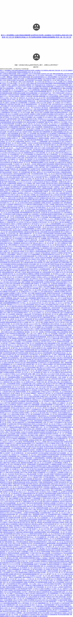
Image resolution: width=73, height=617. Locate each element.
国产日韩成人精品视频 (15, 115)
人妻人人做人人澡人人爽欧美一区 (35, 333)
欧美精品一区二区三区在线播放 (32, 375)
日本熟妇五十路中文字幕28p (44, 540)
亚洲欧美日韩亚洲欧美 (27, 385)
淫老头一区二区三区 (49, 173)
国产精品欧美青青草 (49, 209)
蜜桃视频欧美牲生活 (56, 88)
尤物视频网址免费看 (25, 94)
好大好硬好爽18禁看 (54, 277)
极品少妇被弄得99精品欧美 (20, 488)
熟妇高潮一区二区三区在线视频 (36, 159)
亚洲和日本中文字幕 (26, 243)
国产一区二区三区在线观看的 (25, 154)
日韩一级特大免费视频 (45, 440)
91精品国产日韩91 (37, 477)
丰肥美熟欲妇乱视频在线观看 (17, 333)
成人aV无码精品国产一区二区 (55, 154)
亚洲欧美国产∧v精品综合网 (39, 94)
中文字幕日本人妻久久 (14, 194)
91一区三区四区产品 (31, 491)
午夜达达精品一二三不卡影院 (53, 75)
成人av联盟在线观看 (63, 125)
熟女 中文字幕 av (26, 175)
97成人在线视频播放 (27, 130)
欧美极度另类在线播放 (47, 114)
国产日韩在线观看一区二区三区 (42, 587)
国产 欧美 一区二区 (10, 143)
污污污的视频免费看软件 (30, 416)
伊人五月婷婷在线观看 (31, 267)
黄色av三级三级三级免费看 (62, 222)
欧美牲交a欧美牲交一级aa (61, 114)
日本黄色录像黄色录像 (58, 185)
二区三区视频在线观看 (26, 425)
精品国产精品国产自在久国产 (45, 186)
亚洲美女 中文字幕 (8, 491)
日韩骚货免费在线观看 (42, 361)
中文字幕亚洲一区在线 (55, 412)
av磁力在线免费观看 (12, 133)
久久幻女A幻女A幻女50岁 (24, 182)
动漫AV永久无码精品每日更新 (20, 325)
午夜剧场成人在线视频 (49, 487)
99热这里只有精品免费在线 (42, 253)
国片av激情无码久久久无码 (20, 328)
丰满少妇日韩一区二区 (36, 270)
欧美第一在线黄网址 (12, 85)
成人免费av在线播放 (48, 315)
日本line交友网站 (15, 346)
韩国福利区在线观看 (40, 293)
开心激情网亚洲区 (35, 89)
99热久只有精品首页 (27, 165)
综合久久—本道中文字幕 (8, 198)
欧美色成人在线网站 (61, 437)
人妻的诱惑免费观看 (48, 479)
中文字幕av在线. (25, 194)
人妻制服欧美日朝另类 (59, 219)
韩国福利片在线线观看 (15, 110)
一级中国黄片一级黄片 (21, 88)
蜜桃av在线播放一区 (23, 500)
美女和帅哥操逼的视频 (8, 123)
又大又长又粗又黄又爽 (37, 206)
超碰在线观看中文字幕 (64, 159)
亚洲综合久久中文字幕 (24, 461)
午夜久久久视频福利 (22, 456)
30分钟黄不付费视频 (43, 390)
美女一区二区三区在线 (52, 603)
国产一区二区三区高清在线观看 (15, 217)
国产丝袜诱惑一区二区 (43, 241)
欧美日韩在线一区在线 (40, 125)
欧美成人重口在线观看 (65, 249)
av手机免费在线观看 (47, 233)
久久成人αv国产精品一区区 (19, 140)
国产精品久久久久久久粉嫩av (15, 248)
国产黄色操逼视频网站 (26, 161)
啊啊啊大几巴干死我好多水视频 (46, 78)
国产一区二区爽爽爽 (40, 238)
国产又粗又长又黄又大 (48, 585)
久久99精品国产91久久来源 (13, 86)
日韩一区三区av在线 (9, 440)
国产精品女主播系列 (54, 577)
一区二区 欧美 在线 (39, 81)
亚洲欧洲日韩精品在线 (60, 164)
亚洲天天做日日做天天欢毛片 (16, 540)
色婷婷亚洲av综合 (39, 130)
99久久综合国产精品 (49, 172)
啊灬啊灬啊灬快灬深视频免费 (43, 225)
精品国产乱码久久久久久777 (60, 259)
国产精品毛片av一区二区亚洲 (38, 120)
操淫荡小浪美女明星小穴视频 (34, 482)
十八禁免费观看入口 (36, 498)
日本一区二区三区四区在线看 (20, 202)
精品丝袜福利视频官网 (54, 232)
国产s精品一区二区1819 (55, 303)
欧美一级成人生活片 (9, 566)
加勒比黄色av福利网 (36, 524)
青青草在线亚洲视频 (40, 406)
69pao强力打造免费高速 (22, 148)
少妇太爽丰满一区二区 (41, 338)
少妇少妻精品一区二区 (19, 382)
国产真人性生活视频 (43, 613)
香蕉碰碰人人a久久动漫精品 (24, 183)
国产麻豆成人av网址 (16, 81)
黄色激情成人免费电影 (53, 411)
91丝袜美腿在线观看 (18, 537)
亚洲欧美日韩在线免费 (51, 165)
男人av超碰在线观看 (18, 141)
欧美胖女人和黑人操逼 (18, 157)
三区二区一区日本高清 (8, 474)
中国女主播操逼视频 (22, 119)
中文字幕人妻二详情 (24, 445)
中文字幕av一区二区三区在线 (28, 303)
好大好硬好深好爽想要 (36, 487)
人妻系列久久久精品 (55, 138)
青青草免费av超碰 (61, 311)
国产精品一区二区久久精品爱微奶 (49, 548)
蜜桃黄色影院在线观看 (58, 225)
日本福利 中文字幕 (27, 110)
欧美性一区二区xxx (66, 592)
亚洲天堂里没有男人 (52, 611)
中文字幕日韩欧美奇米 (49, 477)
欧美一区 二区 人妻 (60, 585)
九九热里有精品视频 (35, 201)
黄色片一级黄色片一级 (58, 429)
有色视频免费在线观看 (6, 93)
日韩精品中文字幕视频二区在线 (63, 388)
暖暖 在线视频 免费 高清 (12, 574)
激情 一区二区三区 (27, 387)
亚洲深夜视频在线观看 (60, 448)
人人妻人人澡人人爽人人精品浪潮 (56, 193)
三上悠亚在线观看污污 (32, 417)
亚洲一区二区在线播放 (53, 136)
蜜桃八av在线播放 (58, 117)
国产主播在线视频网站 (57, 131)
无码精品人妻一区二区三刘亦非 (35, 75)
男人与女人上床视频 (40, 441)
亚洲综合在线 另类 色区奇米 (18, 388)
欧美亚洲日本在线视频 (39, 161)
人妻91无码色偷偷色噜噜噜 (40, 109)
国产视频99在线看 (39, 385)
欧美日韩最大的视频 (62, 235)
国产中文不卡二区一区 (53, 595)
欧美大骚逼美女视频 (14, 136)
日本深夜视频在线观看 (45, 214)
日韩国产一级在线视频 (60, 149)
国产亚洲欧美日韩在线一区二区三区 (20, 162)
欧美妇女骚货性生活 (38, 451)
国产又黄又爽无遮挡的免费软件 (16, 106)
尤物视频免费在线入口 (49, 127)
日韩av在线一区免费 (9, 227)
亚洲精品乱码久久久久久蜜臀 (21, 204)
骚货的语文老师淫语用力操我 (11, 611)
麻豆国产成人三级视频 (28, 427)
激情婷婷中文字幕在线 (6, 482)
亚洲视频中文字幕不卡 (15, 293)
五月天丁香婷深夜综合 (56, 613)
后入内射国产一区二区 (65, 251)
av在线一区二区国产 (48, 422)
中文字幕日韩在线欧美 (34, 456)
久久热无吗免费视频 (62, 85)
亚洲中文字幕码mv (65, 338)
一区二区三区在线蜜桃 (29, 275)
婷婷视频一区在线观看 (23, 449)
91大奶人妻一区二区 (30, 408)
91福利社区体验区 (7, 354)
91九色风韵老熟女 (39, 280)
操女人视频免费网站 (58, 559)
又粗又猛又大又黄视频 (8, 219)
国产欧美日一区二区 (22, 430)
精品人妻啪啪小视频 (46, 322)
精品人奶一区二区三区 (36, 98)
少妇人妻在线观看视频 (33, 309)
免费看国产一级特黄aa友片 (37, 393)
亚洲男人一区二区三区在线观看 (56, 211)
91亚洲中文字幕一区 (56, 530)
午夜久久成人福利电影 (55, 351)
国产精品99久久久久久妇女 (41, 527)
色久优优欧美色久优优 (40, 154)
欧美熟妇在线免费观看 (54, 156)
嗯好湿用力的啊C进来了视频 (40, 199)
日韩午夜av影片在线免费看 (61, 227)
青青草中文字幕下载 (17, 416)
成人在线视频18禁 (32, 156)
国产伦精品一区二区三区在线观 (20, 399)
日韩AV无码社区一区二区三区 (13, 225)
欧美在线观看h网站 (52, 125)
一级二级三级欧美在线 (54, 256)
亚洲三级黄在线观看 (56, 106)
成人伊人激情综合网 (59, 151)
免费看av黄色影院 (46, 202)
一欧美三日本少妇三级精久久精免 (29, 435)
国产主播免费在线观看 (10, 119)
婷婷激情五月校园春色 (18, 267)
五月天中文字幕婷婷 (11, 438)
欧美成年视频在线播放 (46, 83)
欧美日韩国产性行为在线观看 (58, 453)
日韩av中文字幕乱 (56, 535)
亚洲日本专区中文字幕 (59, 248)
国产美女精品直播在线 (27, 135)
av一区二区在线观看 (34, 372)
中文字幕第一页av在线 (43, 474)
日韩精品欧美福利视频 (31, 351)
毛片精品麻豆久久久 (31, 106)
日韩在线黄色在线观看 (27, 136)
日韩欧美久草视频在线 (60, 201)
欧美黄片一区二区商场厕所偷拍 (21, 172)
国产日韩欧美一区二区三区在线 (21, 393)
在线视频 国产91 (26, 223)
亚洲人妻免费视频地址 (6, 149)
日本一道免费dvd (40, 332)
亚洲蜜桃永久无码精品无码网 (49, 561)
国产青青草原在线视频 (22, 353)
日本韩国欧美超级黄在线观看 (53, 425)
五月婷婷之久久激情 (49, 206)
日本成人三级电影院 (32, 340)
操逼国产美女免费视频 (19, 401)
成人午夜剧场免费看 (45, 272)
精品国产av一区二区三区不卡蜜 (40, 529)
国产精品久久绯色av (22, 345)
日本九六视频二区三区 (57, 272)
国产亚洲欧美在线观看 (36, 204)
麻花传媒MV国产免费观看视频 (41, 131)
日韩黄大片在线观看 (22, 73)
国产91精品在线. (40, 493)
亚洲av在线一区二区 (18, 298)
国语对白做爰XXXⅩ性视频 (20, 230)
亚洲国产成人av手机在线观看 (45, 327)
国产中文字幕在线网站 (11, 209)
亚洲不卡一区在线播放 (35, 325)
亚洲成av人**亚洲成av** (42, 558)
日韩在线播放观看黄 (62, 140)
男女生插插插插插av (8, 88)
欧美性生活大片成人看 (16, 152)
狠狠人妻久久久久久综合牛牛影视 (18, 236)
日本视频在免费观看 (8, 372)
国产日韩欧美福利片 (19, 261)
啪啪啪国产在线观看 (40, 470)
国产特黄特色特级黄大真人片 (55, 135)
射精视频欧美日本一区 (27, 125)
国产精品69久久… (18, 375)
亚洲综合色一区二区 (24, 98)
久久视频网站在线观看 (27, 280)
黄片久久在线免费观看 (15, 91)
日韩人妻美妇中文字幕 (26, 357)
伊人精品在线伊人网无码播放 (31, 403)
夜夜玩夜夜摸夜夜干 (55, 362)
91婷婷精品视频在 (36, 244)
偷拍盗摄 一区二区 (30, 332)
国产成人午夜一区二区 (47, 388)
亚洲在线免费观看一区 (46, 274)
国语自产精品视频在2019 (8, 554)
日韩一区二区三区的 (41, 264)
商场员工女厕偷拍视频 (26, 458)
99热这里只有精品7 (25, 151)
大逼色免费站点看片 (18, 149)
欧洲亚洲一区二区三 (27, 567)
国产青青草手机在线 (53, 264)
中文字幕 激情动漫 (20, 219)
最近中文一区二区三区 (53, 91)
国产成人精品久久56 (19, 491)
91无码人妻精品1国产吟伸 (32, 83)
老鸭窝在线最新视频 (41, 251)
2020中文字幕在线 (67, 464)
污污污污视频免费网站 (34, 254)
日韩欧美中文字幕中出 (13, 151)
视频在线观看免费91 (58, 73)
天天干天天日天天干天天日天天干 (11, 385)
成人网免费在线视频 (46, 254)
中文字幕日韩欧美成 (33, 230)
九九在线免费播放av (63, 123)
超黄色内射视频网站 (17, 122)
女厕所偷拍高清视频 (28, 232)
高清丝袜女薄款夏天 (33, 433)
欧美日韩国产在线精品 (18, 412)
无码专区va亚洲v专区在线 (17, 408)
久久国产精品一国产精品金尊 (33, 149)
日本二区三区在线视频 (23, 220)
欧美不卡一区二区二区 (48, 244)
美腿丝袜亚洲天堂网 (26, 180)
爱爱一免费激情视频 (59, 354)
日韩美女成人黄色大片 (19, 409)
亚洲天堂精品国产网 (44, 579)
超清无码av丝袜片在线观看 (17, 446)
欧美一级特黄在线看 (12, 445)
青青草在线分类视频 (61, 173)
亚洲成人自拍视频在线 (39, 472)
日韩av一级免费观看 (33, 514)
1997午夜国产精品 (57, 240)
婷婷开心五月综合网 (52, 251)
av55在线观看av (32, 102)
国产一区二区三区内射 (24, 209)
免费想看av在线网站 (59, 291)
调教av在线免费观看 (53, 466)
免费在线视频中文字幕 (53, 343)
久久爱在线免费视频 (28, 338)
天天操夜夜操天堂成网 (9, 214)
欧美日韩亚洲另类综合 (51, 159)
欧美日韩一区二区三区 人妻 (29, 370)
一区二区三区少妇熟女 (48, 227)
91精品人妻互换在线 (51, 377)
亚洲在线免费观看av (21, 170)
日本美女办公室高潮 (32, 143)
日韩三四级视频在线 (18, 332)
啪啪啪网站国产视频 (29, 398)
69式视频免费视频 (13, 127)
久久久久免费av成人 (51, 472)
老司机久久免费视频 (5, 265)
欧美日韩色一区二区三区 (51, 314)
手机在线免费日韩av (66, 349)
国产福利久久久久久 (11, 345)
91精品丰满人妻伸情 (46, 215)
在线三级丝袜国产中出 (43, 133)
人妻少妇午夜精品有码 (18, 422)
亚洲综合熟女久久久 (8, 101)
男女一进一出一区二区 (19, 490)
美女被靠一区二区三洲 (26, 414)
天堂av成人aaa (67, 517)
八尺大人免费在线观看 (62, 477)
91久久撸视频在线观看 (10, 220)
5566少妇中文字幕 (45, 128)
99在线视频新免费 (5, 193)
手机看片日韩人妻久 (41, 382)
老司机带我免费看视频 (40, 91)
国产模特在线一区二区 (36, 354)
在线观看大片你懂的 (35, 114)
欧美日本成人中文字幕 (18, 380)
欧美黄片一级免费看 (35, 449)
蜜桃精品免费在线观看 (16, 427)
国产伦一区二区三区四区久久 (13, 470)
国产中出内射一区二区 (26, 346)
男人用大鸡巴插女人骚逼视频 (46, 285)
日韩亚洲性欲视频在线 (46, 328)
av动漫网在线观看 (42, 545)
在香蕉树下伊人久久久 (13, 425)
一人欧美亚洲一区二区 (23, 575)
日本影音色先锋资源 (13, 94)
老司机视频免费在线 (49, 180)
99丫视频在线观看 (26, 501)
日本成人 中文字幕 (7, 83)
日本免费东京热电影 (46, 169)
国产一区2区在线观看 (21, 514)
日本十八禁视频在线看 (26, 319)
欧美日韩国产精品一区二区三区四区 (55, 220)
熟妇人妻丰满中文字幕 (6, 519)
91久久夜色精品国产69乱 (44, 93)
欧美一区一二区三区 (34, 322)
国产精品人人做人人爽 (42, 598)
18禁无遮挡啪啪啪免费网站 (64, 417)
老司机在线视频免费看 (27, 377)
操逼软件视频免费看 (34, 566)
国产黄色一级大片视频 (28, 293)
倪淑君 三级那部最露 (16, 130)
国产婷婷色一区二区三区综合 (11, 117)
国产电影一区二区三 (57, 396)
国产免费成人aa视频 (40, 306)
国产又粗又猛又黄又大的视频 (40, 359)
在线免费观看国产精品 (44, 519)
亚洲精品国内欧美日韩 (43, 196)
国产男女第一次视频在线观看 (50, 107)
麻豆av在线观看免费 (55, 592)
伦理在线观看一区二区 (14, 291)
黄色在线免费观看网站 (53, 99)
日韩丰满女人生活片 (12, 206)
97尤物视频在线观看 (45, 309)
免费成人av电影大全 (66, 128)
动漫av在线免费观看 (36, 127)
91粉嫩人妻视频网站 (39, 165)
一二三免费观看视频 (41, 141)
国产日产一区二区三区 (61, 524)
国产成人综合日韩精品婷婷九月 (21, 354)
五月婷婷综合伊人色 (43, 362)
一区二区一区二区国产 (66, 532)
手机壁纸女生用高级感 (40, 193)
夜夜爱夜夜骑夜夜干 (48, 482)
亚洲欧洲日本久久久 (66, 156)
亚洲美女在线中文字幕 (27, 177)
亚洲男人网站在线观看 (51, 262)
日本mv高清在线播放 (51, 600)
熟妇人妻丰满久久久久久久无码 (29, 324)
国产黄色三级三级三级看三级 (21, 201)
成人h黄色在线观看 (28, 304)
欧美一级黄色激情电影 (37, 420)
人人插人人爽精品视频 (23, 286)
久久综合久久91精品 (19, 278)
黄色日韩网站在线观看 (21, 101)
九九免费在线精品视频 (31, 78)
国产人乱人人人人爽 (9, 335)
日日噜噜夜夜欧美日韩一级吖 (57, 167)
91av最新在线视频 (62, 600)
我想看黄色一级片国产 (36, 521)
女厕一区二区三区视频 (23, 120)
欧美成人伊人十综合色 (40, 395)
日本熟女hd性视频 (49, 448)
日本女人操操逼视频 (41, 307)
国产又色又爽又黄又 (52, 395)
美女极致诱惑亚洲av (13, 458)
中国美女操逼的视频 (33, 396)
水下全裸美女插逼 (12, 424)
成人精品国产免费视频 (18, 265)
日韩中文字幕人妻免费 (26, 472)
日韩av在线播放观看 (59, 438)
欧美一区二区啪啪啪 (14, 480)
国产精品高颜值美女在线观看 (42, 190)
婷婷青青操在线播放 (50, 493)
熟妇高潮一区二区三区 (48, 449)
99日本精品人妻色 (15, 477)
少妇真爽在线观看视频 (37, 151)
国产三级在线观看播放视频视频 (52, 98)
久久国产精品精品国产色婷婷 (52, 280)
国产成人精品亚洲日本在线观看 (27, 196)
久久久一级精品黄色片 (37, 546)
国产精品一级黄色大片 (54, 122)
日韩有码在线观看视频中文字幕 (21, 173)
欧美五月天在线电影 (9, 178)
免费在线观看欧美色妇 (8, 272)
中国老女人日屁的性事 (26, 96)
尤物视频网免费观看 (5, 387)
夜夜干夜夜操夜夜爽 (38, 295)
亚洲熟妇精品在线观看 (19, 93)
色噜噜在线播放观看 (47, 86)
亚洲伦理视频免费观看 (53, 532)
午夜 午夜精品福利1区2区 (38, 85)
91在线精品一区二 (12, 449)
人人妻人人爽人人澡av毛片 (51, 366)
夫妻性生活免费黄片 (48, 364)
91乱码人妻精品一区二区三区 (44, 259)
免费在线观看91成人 (9, 542)
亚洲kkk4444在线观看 (40, 467)
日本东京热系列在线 (63, 430)
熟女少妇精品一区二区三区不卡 (49, 123)
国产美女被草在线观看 (49, 504)
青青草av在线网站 (21, 143)
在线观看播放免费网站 (14, 377)
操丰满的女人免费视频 (39, 356)
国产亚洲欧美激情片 (58, 335)
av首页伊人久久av (5, 130)
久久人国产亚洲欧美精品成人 (18, 185)
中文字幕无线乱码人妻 (38, 314)
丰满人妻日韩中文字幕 (48, 383)
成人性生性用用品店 (64, 548)
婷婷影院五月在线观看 (14, 280)
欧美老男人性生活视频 (29, 264)
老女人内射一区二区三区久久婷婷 (61, 512)
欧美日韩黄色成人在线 (26, 311)
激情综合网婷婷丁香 (60, 485)
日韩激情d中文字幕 (41, 380)
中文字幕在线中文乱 (61, 78)
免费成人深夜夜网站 (5, 398)
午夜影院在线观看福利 (47, 170)
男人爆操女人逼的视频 (9, 102)
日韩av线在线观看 (31, 474)
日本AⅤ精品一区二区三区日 (18, 112)
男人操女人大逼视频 (9, 128)
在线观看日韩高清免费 (14, 517)
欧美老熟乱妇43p (58, 553)
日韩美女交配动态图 (5, 380)
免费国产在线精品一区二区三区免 (12, 109)
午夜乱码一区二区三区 (50, 140)
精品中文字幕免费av (21, 227)
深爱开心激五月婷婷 (49, 295)
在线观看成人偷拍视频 (19, 417)
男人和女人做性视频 (13, 464)
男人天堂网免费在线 (44, 324)
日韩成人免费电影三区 (60, 399)
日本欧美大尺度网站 (5, 138)
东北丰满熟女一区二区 (21, 123)
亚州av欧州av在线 (40, 600)
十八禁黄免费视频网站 (55, 223)
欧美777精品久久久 (27, 109)
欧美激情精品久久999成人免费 (21, 448)
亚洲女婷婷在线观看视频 (60, 325)
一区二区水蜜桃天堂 (24, 614)
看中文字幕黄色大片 (66, 232)
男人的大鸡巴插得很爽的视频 (62, 170)
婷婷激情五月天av (7, 241)
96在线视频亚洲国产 (45, 512)
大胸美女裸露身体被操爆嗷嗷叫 (17, 75)
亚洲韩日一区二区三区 (42, 312)
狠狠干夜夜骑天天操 (65, 359)
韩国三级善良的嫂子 (56, 146)
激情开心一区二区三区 (29, 301)
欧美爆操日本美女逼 (45, 198)
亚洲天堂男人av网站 (30, 509)
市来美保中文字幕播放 (56, 253)
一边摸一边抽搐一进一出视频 (31, 144)
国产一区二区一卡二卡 (55, 574)
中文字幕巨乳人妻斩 (52, 306)
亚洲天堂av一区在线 (30, 141)
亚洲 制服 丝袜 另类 (31, 446)
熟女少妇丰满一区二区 (33, 185)
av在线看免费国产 (24, 553)
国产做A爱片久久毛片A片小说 (40, 223)
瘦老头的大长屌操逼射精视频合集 (45, 419)
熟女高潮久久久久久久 (8, 246)
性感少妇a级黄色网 (59, 446)
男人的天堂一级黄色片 (14, 180)
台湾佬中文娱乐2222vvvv (25, 235)
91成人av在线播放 (37, 117)
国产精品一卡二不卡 (47, 219)
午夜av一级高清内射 (64, 94)
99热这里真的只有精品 (27, 269)
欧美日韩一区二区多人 (51, 161)
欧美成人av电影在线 (44, 320)
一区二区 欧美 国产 (42, 104)
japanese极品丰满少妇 (60, 162)
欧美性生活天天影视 (61, 504)
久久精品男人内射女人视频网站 (29, 516)
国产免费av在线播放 (7, 590)
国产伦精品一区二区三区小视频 (49, 372)
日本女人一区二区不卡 (55, 298)
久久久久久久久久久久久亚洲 (40, 175)
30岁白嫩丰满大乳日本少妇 (14, 131)
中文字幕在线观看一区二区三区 (61, 404)
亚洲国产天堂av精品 (40, 99)
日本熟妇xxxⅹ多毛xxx (42, 277)
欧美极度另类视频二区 (58, 214)
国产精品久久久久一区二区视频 (53, 81)
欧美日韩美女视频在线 (21, 246)
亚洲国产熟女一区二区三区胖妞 (46, 261)
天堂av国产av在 (8, 375)
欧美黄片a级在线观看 (44, 330)
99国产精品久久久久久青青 (12, 269)
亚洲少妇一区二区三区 (34, 123)
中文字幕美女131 (60, 503)
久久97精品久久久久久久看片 (61, 327)
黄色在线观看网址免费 (27, 283)
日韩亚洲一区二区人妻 (53, 380)
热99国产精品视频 (14, 211)
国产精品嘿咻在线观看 (22, 566)
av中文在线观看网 (27, 341)
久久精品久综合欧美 (37, 182)
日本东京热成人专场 (33, 246)
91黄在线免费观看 (62, 414)
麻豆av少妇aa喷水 (58, 357)
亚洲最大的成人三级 (45, 396)
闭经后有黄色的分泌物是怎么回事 (58, 509)
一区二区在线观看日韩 (40, 537)
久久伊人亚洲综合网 (25, 191)
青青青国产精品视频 (10, 430)
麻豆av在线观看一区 (23, 475)
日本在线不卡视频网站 (65, 480)
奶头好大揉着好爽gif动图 (7, 278)
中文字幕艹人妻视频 (48, 204)
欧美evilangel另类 (41, 102)
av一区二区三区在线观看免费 (64, 487)
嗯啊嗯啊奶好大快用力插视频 (29, 616)
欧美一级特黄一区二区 (6, 251)
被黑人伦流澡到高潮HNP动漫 (50, 148)
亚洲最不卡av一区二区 (24, 206)
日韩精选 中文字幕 (27, 451)
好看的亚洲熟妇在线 (38, 110)
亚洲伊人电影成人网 (16, 256)
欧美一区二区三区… (25, 107)
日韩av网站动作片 (60, 419)
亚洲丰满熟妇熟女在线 (62, 261)
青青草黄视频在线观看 (53, 454)
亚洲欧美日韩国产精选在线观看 (15, 80)
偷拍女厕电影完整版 (17, 419)
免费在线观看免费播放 (59, 83)
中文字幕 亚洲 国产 (63, 77)
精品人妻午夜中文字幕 (55, 609)
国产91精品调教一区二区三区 (44, 152)
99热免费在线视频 (55, 190)
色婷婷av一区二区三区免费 (60, 500)
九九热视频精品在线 (38, 180)
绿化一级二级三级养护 (55, 267)
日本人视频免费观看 (33, 404)
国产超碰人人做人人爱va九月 (58, 317)
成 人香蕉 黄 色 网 (49, 151)
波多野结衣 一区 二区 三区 (59, 433)
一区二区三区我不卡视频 (23, 503)
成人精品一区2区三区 (46, 500)
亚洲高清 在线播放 (44, 138)
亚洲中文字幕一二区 (21, 178)
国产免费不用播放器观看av (9, 182)
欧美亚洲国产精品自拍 (52, 304)
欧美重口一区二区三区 (19, 83)
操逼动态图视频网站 (60, 285)
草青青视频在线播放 (13, 317)
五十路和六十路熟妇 (40, 228)
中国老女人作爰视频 (16, 223)
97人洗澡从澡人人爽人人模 (41, 577)
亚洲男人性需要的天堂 (44, 370)
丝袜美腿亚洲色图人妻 (22, 128)
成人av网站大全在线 (54, 101)
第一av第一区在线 (9, 215)
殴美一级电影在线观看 (64, 395)
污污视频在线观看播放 (47, 399)
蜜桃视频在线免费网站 (37, 162)
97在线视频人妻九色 (5, 99)
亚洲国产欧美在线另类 (16, 307)
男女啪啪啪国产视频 (41, 122)
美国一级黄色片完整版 (39, 183)
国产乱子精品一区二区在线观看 (27, 133)
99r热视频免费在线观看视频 (11, 311)
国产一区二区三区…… (9, 148)
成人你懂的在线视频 (35, 585)
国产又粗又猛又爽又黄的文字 (48, 144)
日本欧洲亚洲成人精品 (31, 157)
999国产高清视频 (7, 417)
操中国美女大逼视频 (42, 509)
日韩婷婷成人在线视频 (52, 249)
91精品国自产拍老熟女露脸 (58, 590)
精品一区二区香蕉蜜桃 (29, 361)
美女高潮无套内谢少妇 (34, 170)
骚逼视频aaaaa (55, 480)
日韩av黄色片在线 (66, 307)
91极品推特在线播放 (47, 325)
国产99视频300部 (6, 140)
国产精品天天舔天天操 (48, 290)
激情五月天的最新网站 (61, 299)
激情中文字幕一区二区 (15, 228)
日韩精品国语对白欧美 (6, 201)
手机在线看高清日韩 (5, 257)
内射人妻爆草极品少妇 (11, 506)
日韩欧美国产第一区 (48, 80)
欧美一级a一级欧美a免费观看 (21, 233)
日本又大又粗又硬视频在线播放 (19, 572)
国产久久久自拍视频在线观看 (42, 269)
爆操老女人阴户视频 (12, 270)
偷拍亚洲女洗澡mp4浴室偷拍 (64, 206)
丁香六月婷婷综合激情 (58, 93)
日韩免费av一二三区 (23, 89)
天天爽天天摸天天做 (35, 553)
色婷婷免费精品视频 (46, 89)
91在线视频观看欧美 (63, 161)
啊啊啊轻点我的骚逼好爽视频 (58, 288)
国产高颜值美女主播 (16, 186)
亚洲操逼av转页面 (34, 440)
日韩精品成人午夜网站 (32, 490)
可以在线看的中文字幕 (16, 249)
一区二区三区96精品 (41, 301)
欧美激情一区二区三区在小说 (8, 551)
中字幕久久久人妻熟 (61, 424)
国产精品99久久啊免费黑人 (50, 182)
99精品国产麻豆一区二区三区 (34, 364)
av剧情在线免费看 (42, 454)
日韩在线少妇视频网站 (27, 167)
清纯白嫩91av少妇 (5, 159)
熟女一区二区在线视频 (10, 154)
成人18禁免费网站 (66, 110)
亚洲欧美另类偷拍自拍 (24, 524)
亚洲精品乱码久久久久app (50, 420)
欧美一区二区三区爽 (57, 169)
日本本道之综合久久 (38, 311)
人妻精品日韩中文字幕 (23, 336)
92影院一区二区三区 (11, 120)
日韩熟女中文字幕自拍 (66, 91)
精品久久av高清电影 (14, 167)
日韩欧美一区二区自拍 (49, 191)
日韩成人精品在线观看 (37, 296)
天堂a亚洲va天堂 (39, 398)
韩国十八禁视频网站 (63, 514)
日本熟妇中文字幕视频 (50, 130)
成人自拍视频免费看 (21, 102)
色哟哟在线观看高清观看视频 (27, 558)
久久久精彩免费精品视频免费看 (33, 422)
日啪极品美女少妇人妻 (44, 378)
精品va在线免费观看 (39, 550)
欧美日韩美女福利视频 (36, 315)
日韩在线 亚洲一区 (7, 348)
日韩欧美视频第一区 (44, 88)
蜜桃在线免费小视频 (24, 506)
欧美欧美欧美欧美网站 (45, 143)
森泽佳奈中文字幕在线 (53, 228)
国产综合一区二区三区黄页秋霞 (28, 317)
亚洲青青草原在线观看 (63, 341)
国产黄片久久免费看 (22, 322)
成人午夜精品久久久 (35, 399)
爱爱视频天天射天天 (41, 466)
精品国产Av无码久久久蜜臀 (62, 286)
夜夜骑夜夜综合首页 (31, 104)
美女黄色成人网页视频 (62, 209)
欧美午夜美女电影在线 (40, 135)
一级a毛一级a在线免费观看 (27, 211)
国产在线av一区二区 (58, 391)
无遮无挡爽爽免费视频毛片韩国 (37, 236)
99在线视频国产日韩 (57, 202)
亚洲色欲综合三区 (37, 556)
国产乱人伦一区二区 (59, 207)
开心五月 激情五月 (48, 117)
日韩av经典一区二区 (19, 104)
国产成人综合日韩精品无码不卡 (17, 320)
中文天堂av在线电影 (31, 378)
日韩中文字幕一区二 (22, 561)
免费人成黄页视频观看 (20, 340)
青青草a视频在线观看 (24, 77)
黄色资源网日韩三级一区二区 (53, 432)
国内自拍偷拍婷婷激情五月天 (39, 77)
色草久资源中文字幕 (32, 320)
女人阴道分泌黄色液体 (8, 362)
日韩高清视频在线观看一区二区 (55, 236)
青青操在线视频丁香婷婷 (48, 551)
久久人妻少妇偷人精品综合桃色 (11, 177)
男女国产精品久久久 (18, 367)
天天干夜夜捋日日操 (28, 99)
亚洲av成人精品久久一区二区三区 (42, 243)
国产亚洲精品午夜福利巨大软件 (46, 596)
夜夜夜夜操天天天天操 (64, 120)
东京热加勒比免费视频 (24, 85)
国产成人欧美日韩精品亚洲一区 (54, 212)
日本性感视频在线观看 (57, 608)
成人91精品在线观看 (31, 596)
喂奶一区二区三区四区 (13, 324)
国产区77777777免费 (56, 198)
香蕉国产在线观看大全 (20, 156)
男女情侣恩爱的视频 (63, 614)
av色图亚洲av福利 (64, 406)
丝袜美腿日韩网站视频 (39, 96)
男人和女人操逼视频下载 (46, 230)
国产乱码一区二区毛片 (31, 261)
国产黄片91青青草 (31, 259)
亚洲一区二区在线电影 (37, 366)
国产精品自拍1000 (26, 366)
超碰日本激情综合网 (28, 306)
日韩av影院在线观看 (54, 199)
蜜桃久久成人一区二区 (41, 427)
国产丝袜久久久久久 (8, 259)
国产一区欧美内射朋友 (54, 307)
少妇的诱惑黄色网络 (56, 519)
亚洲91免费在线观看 (13, 212)
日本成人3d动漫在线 (64, 165)
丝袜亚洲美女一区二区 (60, 554)
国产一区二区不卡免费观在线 (60, 243)
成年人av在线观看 (8, 204)
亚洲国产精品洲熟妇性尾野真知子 (59, 112)
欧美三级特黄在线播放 (29, 122)
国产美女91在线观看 (38, 319)
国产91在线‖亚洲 (9, 104)
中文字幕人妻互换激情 (24, 498)
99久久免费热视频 (36, 86)
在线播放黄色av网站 (23, 270)
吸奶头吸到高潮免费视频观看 (35, 140)
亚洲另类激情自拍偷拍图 (12, 559)
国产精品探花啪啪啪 (51, 430)
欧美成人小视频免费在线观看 (63, 172)
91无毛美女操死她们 (50, 311)
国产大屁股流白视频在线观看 (8, 73)
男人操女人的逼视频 (65, 277)
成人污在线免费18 (34, 214)
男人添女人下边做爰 (27, 91)
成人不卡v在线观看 (13, 114)
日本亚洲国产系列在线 (21, 215)
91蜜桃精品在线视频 (46, 188)
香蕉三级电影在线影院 (6, 466)
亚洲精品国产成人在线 (9, 146)
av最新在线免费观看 (59, 230)
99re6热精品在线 (4, 580)
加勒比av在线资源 (43, 156)
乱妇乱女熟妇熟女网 (27, 81)
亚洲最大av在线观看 (14, 125)
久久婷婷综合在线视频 (61, 367)
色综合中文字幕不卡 (25, 244)
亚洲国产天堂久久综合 (58, 215)
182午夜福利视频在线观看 (29, 186)
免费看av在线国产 (64, 314)
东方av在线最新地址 (52, 470)
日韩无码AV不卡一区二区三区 (42, 146)
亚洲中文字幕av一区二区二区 (16, 598)
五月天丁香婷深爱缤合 (66, 136)
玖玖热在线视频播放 (16, 508)
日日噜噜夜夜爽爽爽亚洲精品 (59, 330)
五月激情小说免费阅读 (37, 448)
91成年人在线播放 (37, 383)
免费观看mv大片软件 (10, 170)
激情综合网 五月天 (13, 530)
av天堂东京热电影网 (48, 524)
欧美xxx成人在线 (48, 357)
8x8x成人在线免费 (24, 114)
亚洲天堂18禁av (33, 119)
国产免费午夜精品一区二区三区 (63, 80)
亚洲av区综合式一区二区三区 (42, 567)
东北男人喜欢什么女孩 (14, 543)
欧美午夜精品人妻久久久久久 (21, 533)
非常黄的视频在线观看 (28, 256)
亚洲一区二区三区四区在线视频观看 (13, 582)
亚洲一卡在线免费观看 (9, 383)
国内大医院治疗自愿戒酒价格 (20, 257)
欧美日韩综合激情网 (49, 495)
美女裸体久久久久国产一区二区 (61, 274)
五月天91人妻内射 (26, 86)
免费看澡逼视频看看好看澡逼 (44, 559)
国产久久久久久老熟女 (36, 286)
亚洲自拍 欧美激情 (44, 101)
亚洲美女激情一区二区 (63, 511)
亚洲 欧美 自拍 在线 (46, 73)
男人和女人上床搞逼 (57, 587)
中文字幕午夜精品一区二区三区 (60, 89)
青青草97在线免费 (14, 472)
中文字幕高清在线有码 (6, 173)
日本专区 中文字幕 (23, 222)
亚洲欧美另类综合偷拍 (34, 572)
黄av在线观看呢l (58, 517)
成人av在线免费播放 (9, 254)
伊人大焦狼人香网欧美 (13, 356)
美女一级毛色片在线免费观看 (13, 349)
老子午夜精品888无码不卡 (50, 521)
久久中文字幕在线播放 (46, 335)
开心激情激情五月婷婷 (46, 248)
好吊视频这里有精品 (49, 282)
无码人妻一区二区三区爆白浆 (47, 178)
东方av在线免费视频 (7, 490)
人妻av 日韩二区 (13, 98)
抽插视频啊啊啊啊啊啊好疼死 (11, 303)
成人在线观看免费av (38, 495)
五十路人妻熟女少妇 (63, 470)
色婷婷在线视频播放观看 (13, 135)
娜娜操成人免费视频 (12, 77)
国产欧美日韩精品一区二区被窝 (41, 569)
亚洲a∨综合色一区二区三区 (55, 542)
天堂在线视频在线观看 (37, 173)
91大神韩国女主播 (59, 86)
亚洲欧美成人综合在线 (15, 451)
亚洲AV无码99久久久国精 (55, 496)
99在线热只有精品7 (64, 96)
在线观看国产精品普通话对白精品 (31, 188)
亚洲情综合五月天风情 (11, 437)
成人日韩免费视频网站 (46, 353)
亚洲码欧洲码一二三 (57, 309)
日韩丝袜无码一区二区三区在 (28, 454)
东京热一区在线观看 (44, 278)
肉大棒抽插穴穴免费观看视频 (58, 133)
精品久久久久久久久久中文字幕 (11, 564)
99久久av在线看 (12, 315)
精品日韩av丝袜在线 (27, 115)
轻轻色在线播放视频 (31, 93)
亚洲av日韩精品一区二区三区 (62, 479)
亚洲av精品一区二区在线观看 (64, 191)
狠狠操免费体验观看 (11, 322)
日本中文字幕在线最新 (34, 73)
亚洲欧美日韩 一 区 (33, 101)
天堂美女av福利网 (36, 348)
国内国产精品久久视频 (66, 157)
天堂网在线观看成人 (53, 427)
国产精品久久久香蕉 (15, 429)
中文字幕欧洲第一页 (40, 249)
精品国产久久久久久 (5, 412)
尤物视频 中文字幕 (7, 537)
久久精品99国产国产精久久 (14, 165)
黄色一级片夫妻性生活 (32, 278)
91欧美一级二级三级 (17, 99)
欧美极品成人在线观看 (22, 214)
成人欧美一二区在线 (30, 164)
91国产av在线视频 (44, 112)
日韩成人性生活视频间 (37, 209)
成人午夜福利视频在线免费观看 (62, 345)
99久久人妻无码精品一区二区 (26, 603)
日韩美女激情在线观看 (47, 149)
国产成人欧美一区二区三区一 (56, 525)
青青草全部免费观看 (12, 235)
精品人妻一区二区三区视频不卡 (26, 207)
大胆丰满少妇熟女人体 (33, 535)
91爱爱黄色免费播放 (24, 169)
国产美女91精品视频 (32, 288)
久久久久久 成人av (5, 81)
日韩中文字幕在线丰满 (53, 238)
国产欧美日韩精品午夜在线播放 (53, 583)
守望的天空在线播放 (14, 432)
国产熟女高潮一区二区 (56, 569)
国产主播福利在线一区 (26, 569)
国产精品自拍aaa (64, 109)
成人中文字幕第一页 (18, 466)
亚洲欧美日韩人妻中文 (65, 182)
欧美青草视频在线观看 (28, 349)
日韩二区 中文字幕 (17, 387)
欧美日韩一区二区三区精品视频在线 (18, 274)
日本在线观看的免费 (57, 143)
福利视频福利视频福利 (64, 387)
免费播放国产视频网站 (6, 367)
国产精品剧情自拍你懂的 (34, 227)
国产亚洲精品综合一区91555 (33, 219)
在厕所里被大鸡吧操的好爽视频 (24, 532)
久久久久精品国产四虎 (19, 364)
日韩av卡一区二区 (28, 504)
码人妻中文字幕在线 (55, 241)
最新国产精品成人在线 (43, 298)
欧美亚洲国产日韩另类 (66, 194)
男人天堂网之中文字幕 (41, 256)
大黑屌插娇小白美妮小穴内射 (12, 190)
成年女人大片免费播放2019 (17, 240)
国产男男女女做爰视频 (32, 459)
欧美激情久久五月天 (51, 346)
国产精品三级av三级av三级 (55, 382)
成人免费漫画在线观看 (23, 315)
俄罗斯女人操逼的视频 (50, 296)
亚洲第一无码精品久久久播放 (10, 571)
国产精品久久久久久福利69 (15, 144)
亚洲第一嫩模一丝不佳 (32, 112)
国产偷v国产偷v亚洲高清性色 (45, 446)
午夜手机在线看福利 (53, 141)
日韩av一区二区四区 (63, 521)
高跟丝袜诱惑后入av (43, 416)
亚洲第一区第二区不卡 (35, 148)
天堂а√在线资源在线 (5, 157)
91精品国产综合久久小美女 (30, 330)
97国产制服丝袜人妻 (12, 169)
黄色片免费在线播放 (64, 262)
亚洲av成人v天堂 (8, 156)
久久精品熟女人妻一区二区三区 (53, 546)
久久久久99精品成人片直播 (57, 435)
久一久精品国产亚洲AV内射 (7, 391)
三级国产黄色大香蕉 (18, 78)
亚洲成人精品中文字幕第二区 (53, 110)
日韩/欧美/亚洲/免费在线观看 (12, 467)
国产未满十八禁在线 (33, 257)
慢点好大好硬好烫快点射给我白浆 (13, 327)
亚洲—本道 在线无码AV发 (56, 104)
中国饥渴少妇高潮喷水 (51, 451)
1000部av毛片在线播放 (26, 117)
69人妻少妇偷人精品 (43, 412)
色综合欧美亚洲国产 (59, 119)
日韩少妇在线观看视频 (35, 345)
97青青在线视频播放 (54, 109)
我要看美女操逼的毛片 (9, 532)
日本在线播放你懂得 (44, 340)
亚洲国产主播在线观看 (29, 307)
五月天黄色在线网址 (66, 98)
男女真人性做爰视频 (22, 551)
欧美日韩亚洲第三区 (39, 262)
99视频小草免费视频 (33, 88)
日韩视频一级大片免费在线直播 (39, 194)
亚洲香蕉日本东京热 (26, 543)
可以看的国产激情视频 (57, 283)
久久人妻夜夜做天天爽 (60, 315)
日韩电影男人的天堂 (66, 390)
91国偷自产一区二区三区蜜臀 (62, 186)
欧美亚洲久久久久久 (43, 267)
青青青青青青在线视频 (14, 199)
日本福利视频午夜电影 (44, 106)
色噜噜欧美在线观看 (17, 338)
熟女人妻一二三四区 (30, 380)
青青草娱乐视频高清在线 (24, 424)
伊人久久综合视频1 (43, 217)
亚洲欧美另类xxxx (31, 382)
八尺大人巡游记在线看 (13, 414)
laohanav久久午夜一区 (33, 608)
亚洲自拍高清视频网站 (46, 257)
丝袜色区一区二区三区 (29, 508)
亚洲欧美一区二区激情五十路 (55, 102)
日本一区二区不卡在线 (39, 387)
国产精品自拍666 (60, 127)
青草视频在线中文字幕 (48, 485)
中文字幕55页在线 (64, 593)
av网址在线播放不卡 (13, 244)
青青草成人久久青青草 (52, 369)
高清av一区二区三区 (39, 580)
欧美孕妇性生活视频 (55, 567)
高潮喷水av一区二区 (44, 435)
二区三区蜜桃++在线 (52, 537)
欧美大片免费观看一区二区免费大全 (57, 491)
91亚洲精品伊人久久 (9, 443)
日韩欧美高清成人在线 (40, 136)
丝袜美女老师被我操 (64, 183)
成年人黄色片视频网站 (64, 420)
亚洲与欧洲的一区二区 (57, 278)
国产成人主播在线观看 (41, 232)
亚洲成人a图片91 (60, 295)
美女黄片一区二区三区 (48, 222)
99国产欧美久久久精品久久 (37, 220)
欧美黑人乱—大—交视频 (18, 138)
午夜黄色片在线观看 (60, 475)
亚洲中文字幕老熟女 (66, 550)
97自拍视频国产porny (24, 420)
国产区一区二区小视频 (54, 349)
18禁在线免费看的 (52, 77)
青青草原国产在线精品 (24, 127)
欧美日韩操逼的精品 (65, 265)
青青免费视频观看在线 (26, 212)
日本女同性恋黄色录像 (10, 286)
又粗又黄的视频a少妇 (61, 246)
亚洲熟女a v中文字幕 (16, 511)
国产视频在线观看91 (20, 608)
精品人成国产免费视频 (24, 282)
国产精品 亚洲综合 (14, 96)
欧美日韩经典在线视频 (36, 503)
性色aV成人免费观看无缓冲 (55, 301)
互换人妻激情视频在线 (41, 211)
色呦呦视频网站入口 (52, 120)
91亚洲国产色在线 (35, 169)
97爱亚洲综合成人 (13, 475)
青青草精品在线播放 (50, 332)
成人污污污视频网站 (56, 579)
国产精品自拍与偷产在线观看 (18, 309)
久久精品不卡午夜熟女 (9, 374)
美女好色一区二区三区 (66, 366)
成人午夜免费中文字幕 (35, 222)
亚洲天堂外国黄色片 (16, 188)
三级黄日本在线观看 (52, 571)
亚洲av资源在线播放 (26, 199)
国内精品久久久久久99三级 (45, 119)
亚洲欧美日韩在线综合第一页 (55, 293)
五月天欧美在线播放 (30, 367)
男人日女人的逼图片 (27, 587)
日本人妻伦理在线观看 (22, 440)
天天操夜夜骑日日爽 (63, 398)
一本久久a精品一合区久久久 (34, 554)
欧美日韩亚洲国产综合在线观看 (33, 80)
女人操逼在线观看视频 (16, 580)
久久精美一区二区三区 (65, 304)
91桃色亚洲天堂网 (62, 130)
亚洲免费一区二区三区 (8, 579)
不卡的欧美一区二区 (18, 164)
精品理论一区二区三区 (49, 270)
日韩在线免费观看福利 (62, 543)
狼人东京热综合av (36, 107)
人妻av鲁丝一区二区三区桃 (27, 611)
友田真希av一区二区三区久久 (11, 107)
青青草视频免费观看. (17, 398)
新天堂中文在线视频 (14, 562)
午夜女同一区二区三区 (49, 424)
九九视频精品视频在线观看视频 (8, 207)
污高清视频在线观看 (36, 191)
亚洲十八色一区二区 (11, 487)
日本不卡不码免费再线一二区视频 (18, 512)
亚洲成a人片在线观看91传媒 (23, 383)
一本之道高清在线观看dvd (45, 240)
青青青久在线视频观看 (34, 202)
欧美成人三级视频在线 (14, 243)
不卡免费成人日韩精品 (15, 343)
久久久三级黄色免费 (53, 338)
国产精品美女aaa (28, 537)
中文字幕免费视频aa (57, 462)
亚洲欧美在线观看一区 (22, 391)
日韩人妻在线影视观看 (61, 290)
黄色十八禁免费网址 (56, 490)
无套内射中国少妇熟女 (51, 183)
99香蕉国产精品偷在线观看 (23, 443)
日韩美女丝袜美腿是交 (27, 190)
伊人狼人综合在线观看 (9, 433)
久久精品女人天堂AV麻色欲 (14, 441)
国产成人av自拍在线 (53, 194)
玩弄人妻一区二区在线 (11, 614)
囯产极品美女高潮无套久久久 (24, 538)
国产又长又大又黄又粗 (56, 196)
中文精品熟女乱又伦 (16, 493)
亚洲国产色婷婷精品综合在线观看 (9, 196)
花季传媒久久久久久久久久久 (15, 304)
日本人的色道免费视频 (52, 96)
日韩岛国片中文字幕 (45, 185)
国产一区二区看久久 (44, 288)
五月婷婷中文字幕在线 (18, 411)
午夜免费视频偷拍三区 (6, 364)
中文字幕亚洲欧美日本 (28, 238)
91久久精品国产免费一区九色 (29, 285)
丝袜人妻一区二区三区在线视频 (42, 462)
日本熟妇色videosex (51, 85)
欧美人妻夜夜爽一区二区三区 (10, 89)
